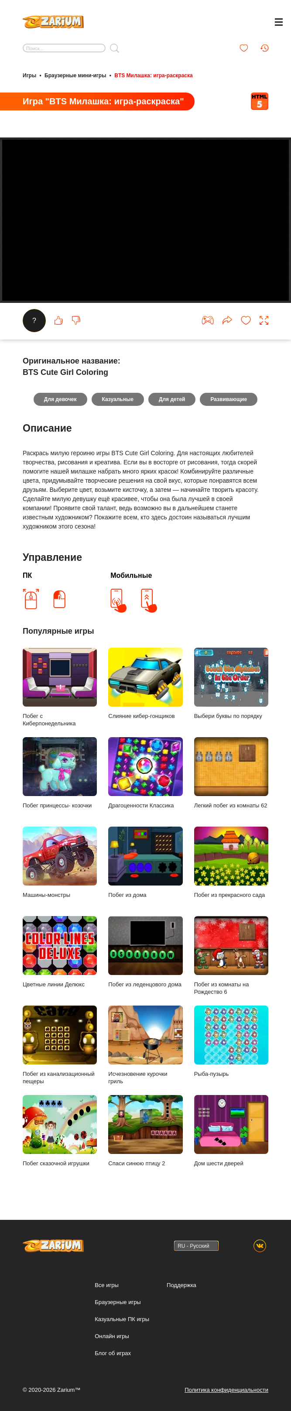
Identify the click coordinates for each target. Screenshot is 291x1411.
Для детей (172, 399)
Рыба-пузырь (231, 1041)
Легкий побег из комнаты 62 (231, 773)
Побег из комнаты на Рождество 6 (231, 956)
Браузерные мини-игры (75, 75)
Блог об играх (113, 1353)
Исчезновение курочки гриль (145, 1045)
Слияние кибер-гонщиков (145, 683)
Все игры (107, 1285)
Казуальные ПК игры (122, 1319)
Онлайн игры (112, 1336)
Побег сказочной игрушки (60, 1131)
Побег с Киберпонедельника (60, 687)
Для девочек (60, 399)
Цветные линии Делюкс (60, 952)
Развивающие (228, 399)
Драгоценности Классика (145, 773)
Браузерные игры (118, 1302)
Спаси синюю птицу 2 (145, 1131)
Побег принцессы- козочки (60, 773)
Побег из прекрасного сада (231, 862)
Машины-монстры (60, 862)
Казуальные (118, 399)
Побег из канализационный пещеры (60, 1045)
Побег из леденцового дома (145, 952)
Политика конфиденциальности (226, 1390)
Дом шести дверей (231, 1131)
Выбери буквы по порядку (231, 683)
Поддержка (181, 1285)
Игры (29, 75)
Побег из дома (145, 862)
